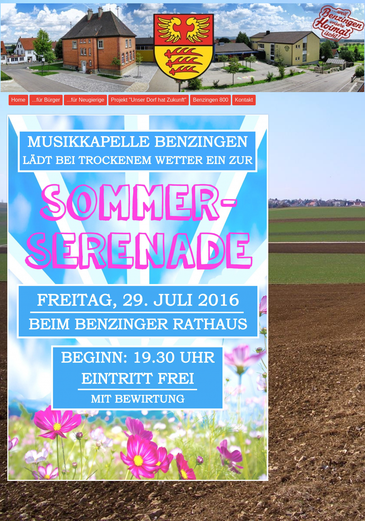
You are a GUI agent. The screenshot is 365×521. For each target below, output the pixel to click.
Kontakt (244, 100)
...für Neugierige (85, 100)
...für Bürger (46, 100)
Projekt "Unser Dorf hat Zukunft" (148, 100)
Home (18, 100)
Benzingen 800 (210, 100)
